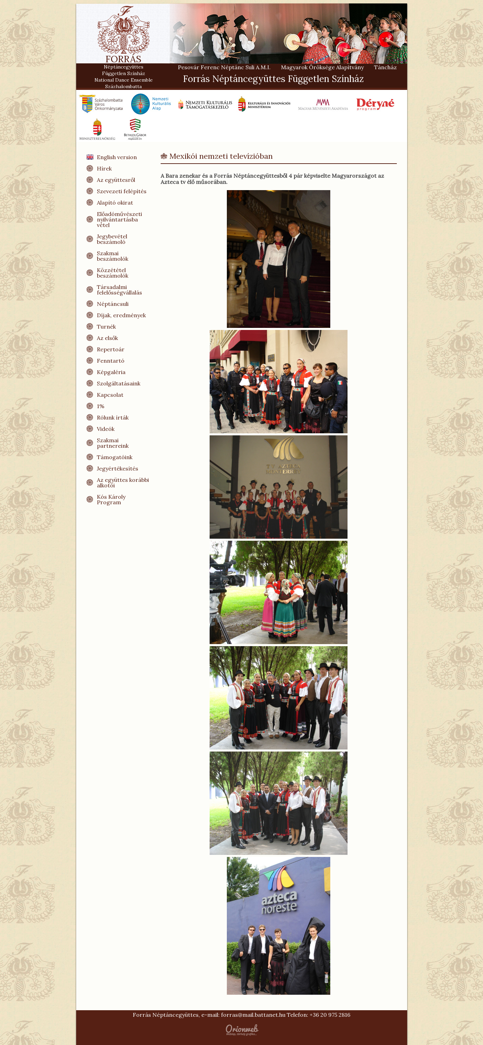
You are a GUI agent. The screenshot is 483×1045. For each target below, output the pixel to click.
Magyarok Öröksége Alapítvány (322, 67)
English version (117, 157)
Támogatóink (114, 457)
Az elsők (107, 337)
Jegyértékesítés (117, 468)
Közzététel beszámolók (112, 273)
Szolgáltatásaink (118, 383)
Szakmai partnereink (113, 443)
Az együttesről (116, 179)
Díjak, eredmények (121, 315)
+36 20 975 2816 (330, 1014)
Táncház (385, 67)
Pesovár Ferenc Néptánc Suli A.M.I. (224, 67)
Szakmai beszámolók (112, 256)
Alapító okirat (115, 202)
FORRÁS (123, 61)
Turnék (106, 326)
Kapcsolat (110, 394)
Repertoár (110, 349)
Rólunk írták (113, 417)
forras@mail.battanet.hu (253, 1014)
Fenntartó (110, 360)
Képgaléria (111, 372)
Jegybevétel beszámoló (112, 239)
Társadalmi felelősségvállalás (119, 289)
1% (100, 406)
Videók (105, 428)
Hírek (104, 168)
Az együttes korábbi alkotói (123, 482)
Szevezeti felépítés (122, 191)
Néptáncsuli (113, 303)
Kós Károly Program (111, 499)
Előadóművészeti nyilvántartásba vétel (119, 219)
